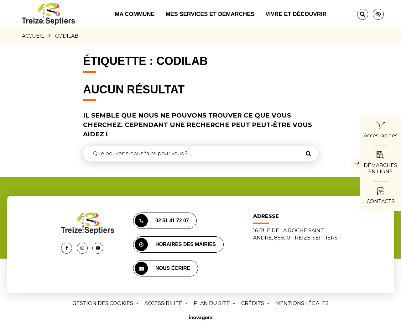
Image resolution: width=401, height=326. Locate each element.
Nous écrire (162, 268)
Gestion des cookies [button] (102, 303)
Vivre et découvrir (295, 14)
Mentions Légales (302, 303)
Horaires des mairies (175, 244)
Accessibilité (163, 303)
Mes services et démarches (210, 14)
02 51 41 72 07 (162, 220)
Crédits (252, 303)
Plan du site (212, 303)
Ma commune (134, 14)
